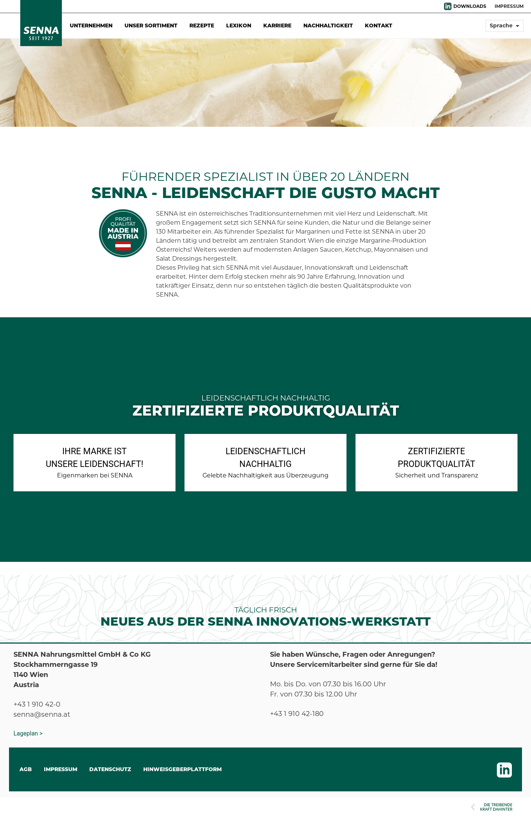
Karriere (277, 25)
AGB (26, 769)
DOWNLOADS (469, 6)
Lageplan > (28, 733)
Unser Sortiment (150, 25)
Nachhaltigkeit (328, 25)
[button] (505, 29)
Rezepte (201, 25)
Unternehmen (91, 25)
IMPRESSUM (509, 6)
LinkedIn (448, 6)
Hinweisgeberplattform (182, 769)
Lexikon (238, 25)
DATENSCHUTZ (110, 769)
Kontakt (378, 25)
